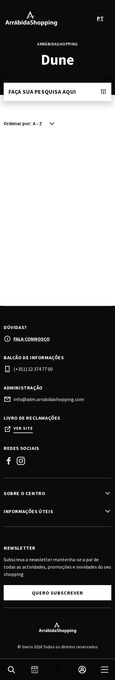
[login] (82, 669)
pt (100, 18)
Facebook (8, 461)
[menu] (104, 670)
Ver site (23, 428)
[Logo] (57, 627)
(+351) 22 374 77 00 (33, 369)
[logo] (31, 18)
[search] (11, 669)
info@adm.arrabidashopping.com (48, 399)
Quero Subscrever (57, 593)
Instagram (21, 461)
